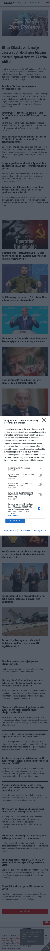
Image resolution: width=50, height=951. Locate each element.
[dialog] (25, 476)
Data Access (25, 530)
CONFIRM (15, 521)
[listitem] (25, 469)
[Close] (44, 420)
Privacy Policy (40, 530)
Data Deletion (10, 530)
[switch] (40, 475)
